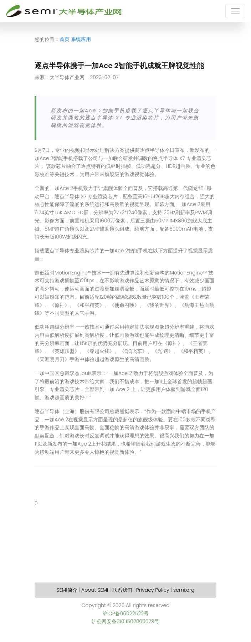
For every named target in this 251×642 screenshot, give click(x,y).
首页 (65, 39)
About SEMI (94, 590)
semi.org (183, 590)
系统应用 (81, 39)
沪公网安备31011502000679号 (125, 621)
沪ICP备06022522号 (125, 613)
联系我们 (122, 590)
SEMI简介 (67, 590)
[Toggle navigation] (235, 11)
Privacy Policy (152, 590)
